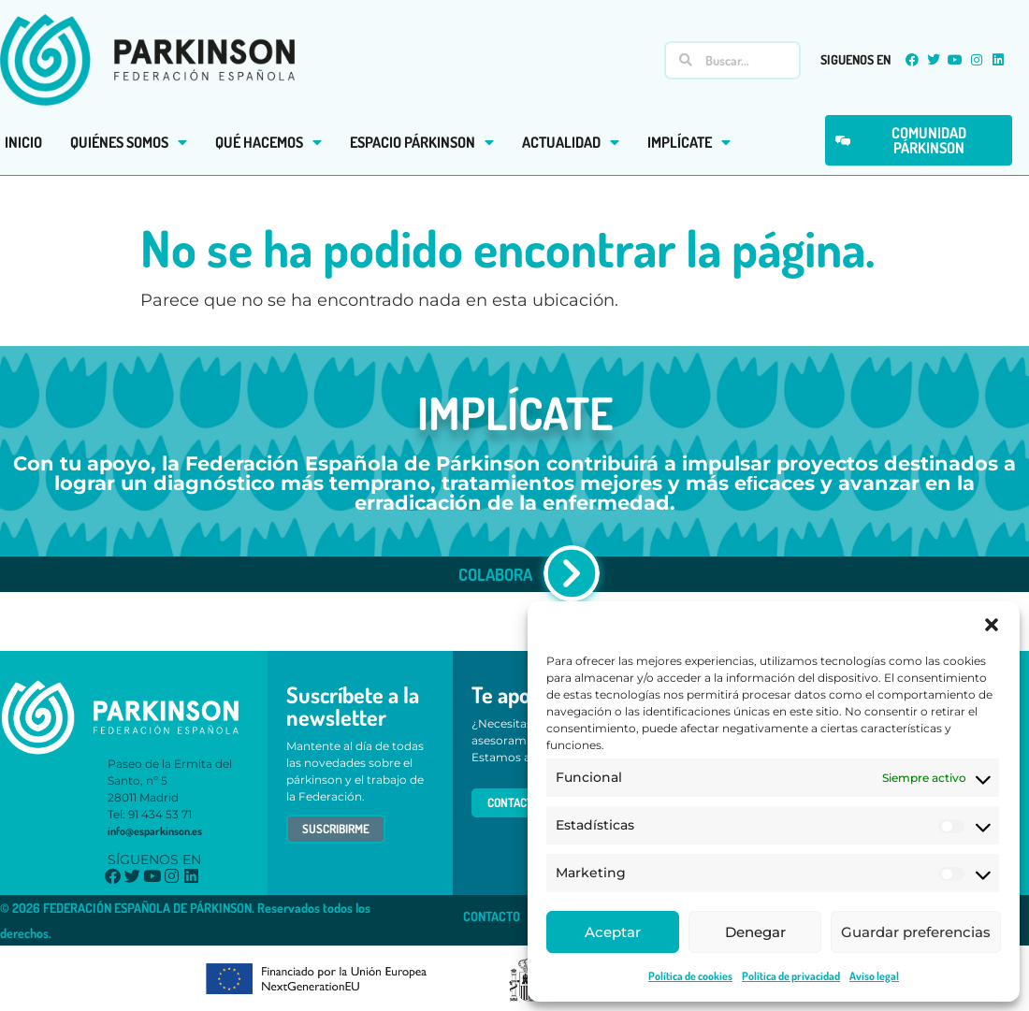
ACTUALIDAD (570, 142)
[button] (991, 624)
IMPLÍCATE (689, 142)
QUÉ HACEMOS (268, 142)
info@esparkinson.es (155, 831)
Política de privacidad (791, 976)
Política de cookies (690, 976)
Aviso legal (874, 976)
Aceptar (613, 932)
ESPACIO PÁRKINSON (422, 142)
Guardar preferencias (916, 932)
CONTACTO (491, 916)
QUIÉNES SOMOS (128, 142)
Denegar (755, 932)
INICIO (23, 142)
